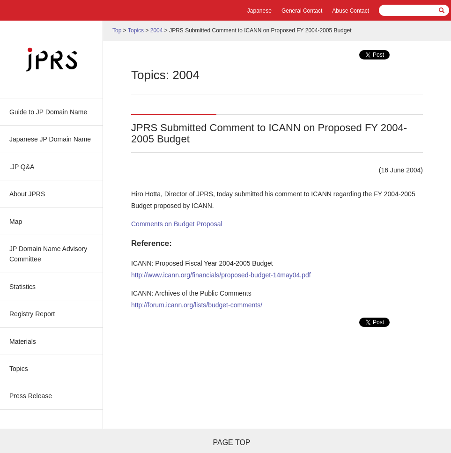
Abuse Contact (350, 11)
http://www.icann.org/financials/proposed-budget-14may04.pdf (221, 275)
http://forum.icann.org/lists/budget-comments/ (196, 305)
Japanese (259, 11)
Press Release (30, 396)
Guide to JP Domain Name (48, 112)
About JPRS (27, 194)
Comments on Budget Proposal (176, 224)
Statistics (22, 286)
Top (116, 30)
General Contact (301, 11)
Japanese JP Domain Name (50, 139)
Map (15, 221)
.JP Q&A (21, 167)
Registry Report (32, 314)
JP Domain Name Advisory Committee (48, 254)
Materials (22, 341)
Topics (18, 368)
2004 (156, 30)
